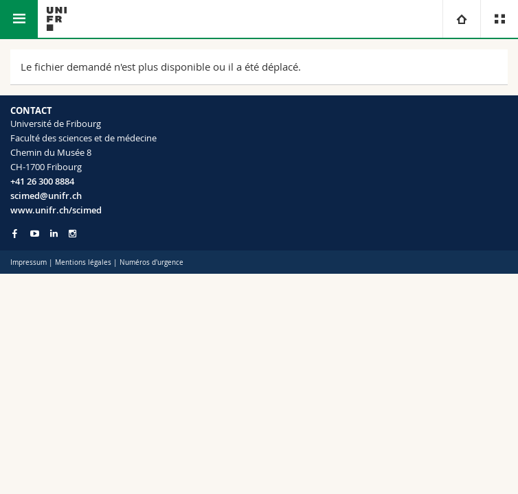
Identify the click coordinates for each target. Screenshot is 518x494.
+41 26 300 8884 (42, 181)
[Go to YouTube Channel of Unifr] (34, 233)
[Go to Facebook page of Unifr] (14, 233)
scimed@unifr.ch (46, 195)
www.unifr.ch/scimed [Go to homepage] (56, 210)
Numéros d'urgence (151, 262)
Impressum (28, 262)
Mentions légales (83, 262)
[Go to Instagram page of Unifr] (72, 233)
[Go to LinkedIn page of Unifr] (54, 233)
